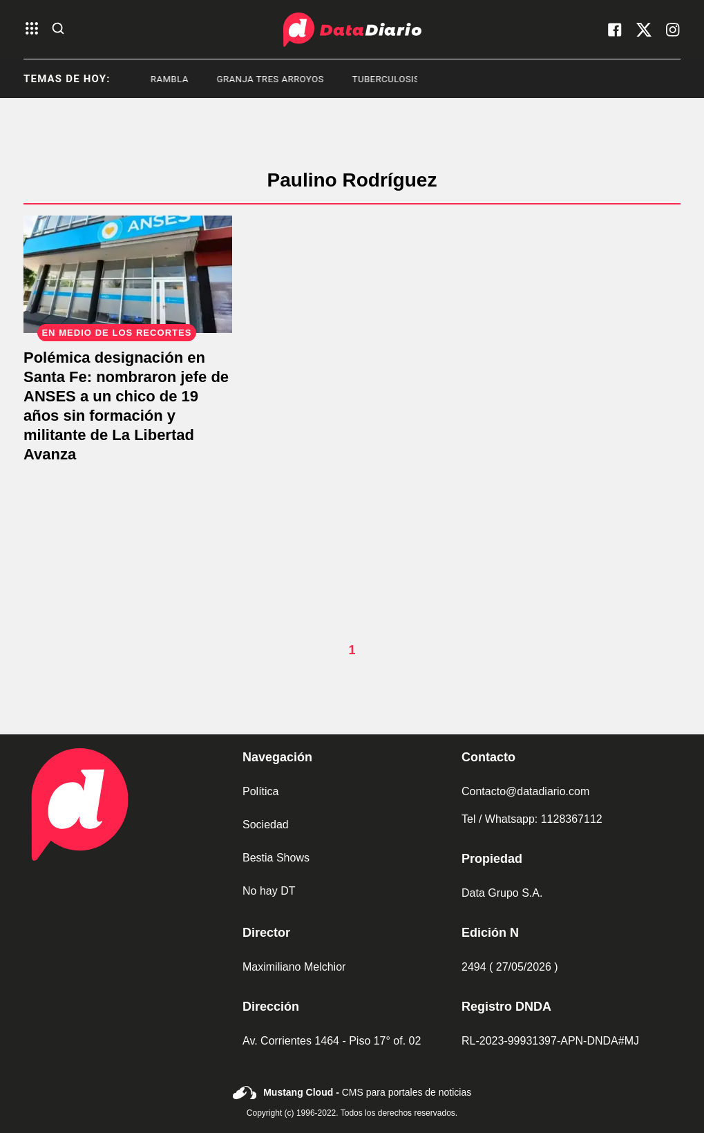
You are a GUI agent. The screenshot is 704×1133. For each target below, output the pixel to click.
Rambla (179, 79)
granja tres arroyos (280, 79)
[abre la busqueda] (58, 29)
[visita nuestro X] (643, 29)
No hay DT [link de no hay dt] (268, 891)
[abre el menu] (31, 29)
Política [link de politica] (260, 791)
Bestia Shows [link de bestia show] (276, 858)
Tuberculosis (396, 79)
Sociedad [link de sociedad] (265, 824)
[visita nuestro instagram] (673, 29)
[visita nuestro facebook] (614, 29)
